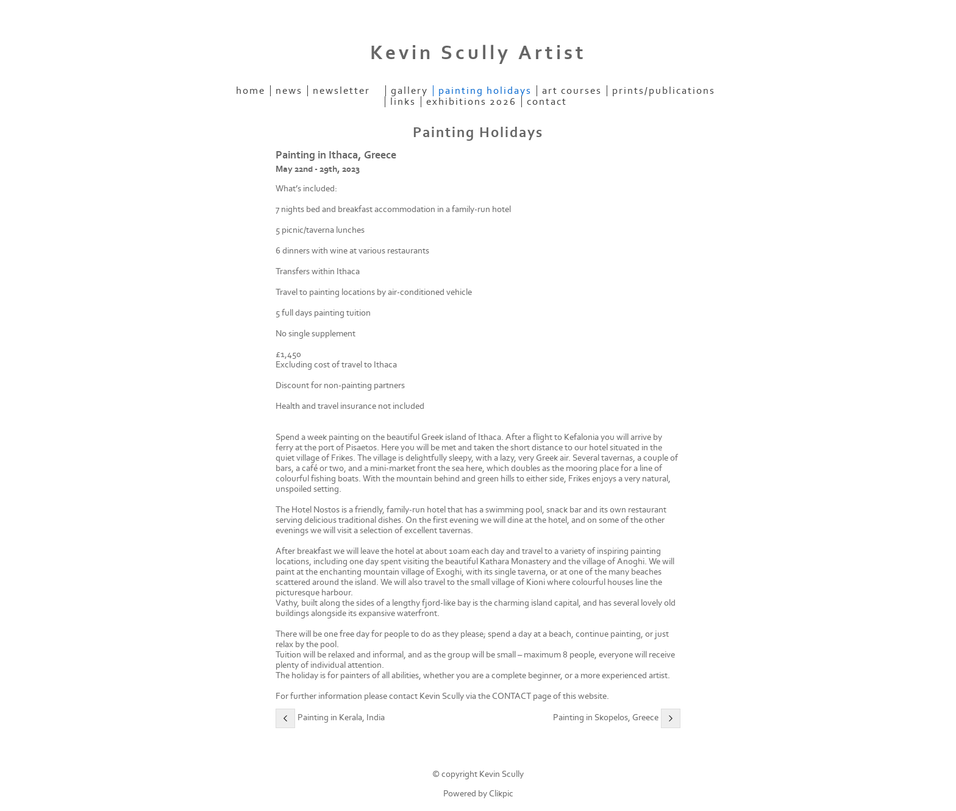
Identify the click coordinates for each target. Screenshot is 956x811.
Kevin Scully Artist (478, 53)
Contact (547, 101)
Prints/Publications (663, 90)
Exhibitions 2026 (471, 101)
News (289, 90)
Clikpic (501, 793)
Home (250, 90)
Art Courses (572, 90)
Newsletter (341, 90)
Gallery (409, 90)
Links (403, 101)
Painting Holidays (485, 90)
